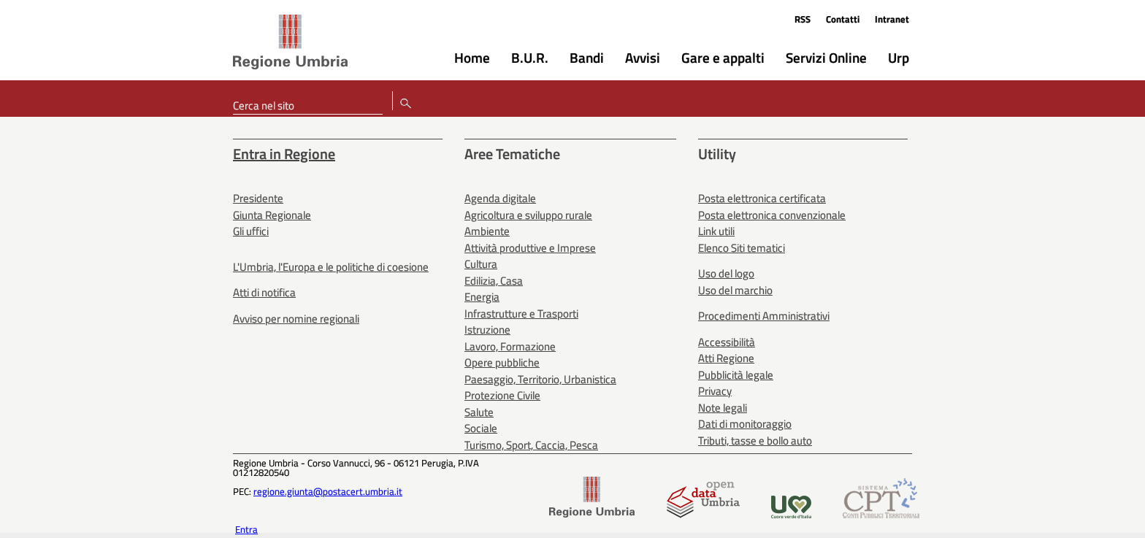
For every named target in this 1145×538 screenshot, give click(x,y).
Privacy (715, 391)
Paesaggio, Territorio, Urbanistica (540, 379)
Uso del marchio (735, 290)
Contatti (842, 19)
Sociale (480, 428)
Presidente (258, 198)
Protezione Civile (502, 395)
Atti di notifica (264, 292)
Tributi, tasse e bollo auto (755, 440)
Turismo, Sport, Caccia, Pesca (531, 445)
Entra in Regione (284, 153)
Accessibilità (726, 342)
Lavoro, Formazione (510, 346)
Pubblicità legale (735, 374)
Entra (246, 529)
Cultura (480, 263)
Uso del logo (726, 273)
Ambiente (487, 231)
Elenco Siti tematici (741, 247)
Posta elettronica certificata (762, 198)
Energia (481, 296)
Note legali (722, 407)
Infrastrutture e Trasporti (521, 313)
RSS (802, 19)
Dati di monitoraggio (745, 423)
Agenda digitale (500, 198)
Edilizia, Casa (493, 280)
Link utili (716, 231)
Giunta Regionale (272, 215)
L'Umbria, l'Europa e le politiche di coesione (331, 266)
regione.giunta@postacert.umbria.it (327, 491)
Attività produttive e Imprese (530, 247)
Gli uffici (251, 231)
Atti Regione (726, 358)
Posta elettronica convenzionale (772, 215)
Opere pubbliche (502, 362)
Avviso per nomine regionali (296, 318)
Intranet (892, 19)
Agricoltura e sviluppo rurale (528, 215)
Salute (479, 412)
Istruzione (487, 329)
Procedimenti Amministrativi (764, 315)
